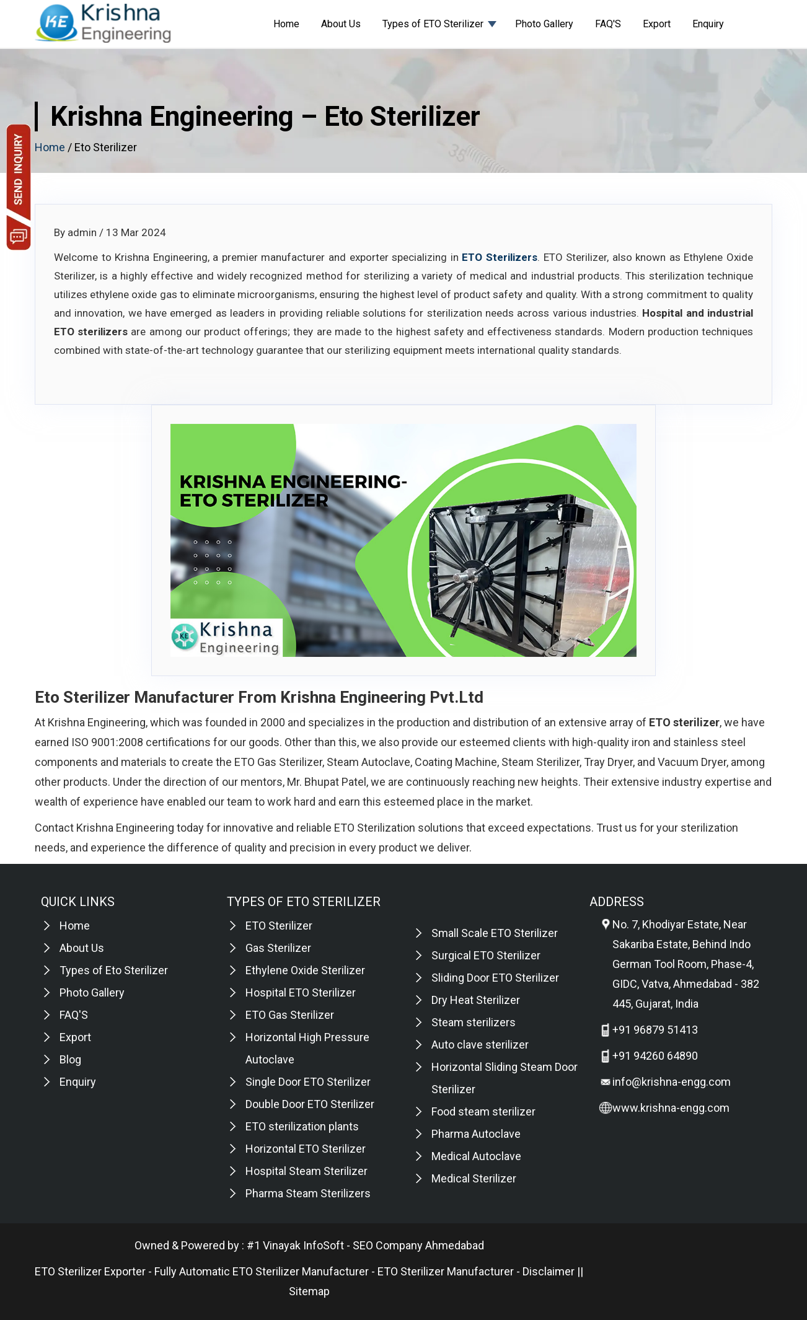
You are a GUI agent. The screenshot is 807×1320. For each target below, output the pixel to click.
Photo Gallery (544, 24)
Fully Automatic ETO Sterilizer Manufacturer (261, 1271)
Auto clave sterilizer (480, 1044)
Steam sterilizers (473, 1022)
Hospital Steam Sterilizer (306, 1170)
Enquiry (708, 24)
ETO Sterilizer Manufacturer (445, 1271)
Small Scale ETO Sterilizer (494, 932)
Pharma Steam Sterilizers (308, 1193)
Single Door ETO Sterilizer (308, 1081)
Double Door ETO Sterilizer (309, 1104)
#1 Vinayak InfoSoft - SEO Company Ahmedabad (365, 1245)
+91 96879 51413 (655, 1029)
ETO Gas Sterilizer (289, 1014)
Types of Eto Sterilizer (114, 970)
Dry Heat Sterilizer (475, 999)
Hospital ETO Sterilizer (300, 992)
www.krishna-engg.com (671, 1107)
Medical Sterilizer (473, 1178)
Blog (70, 1059)
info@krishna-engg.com (671, 1081)
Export (657, 24)
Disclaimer (549, 1271)
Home (286, 24)
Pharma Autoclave (476, 1133)
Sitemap (309, 1291)
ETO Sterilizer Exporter (90, 1271)
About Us (341, 24)
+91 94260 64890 (655, 1055)
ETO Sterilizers (499, 257)
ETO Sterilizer (278, 925)
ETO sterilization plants (302, 1126)
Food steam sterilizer (483, 1111)
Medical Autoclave (476, 1156)
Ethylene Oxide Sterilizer (305, 970)
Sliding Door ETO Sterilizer (495, 977)
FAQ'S (608, 24)
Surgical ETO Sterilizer (485, 955)
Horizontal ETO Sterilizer (305, 1148)
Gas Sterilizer (278, 947)
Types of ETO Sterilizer (432, 24)
